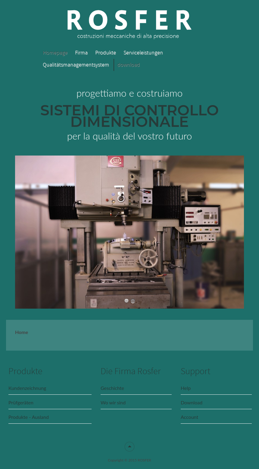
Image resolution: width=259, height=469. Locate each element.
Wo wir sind (113, 402)
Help (186, 388)
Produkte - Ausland (28, 417)
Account (189, 417)
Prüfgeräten (20, 402)
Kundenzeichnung (27, 388)
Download (191, 402)
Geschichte (112, 388)
